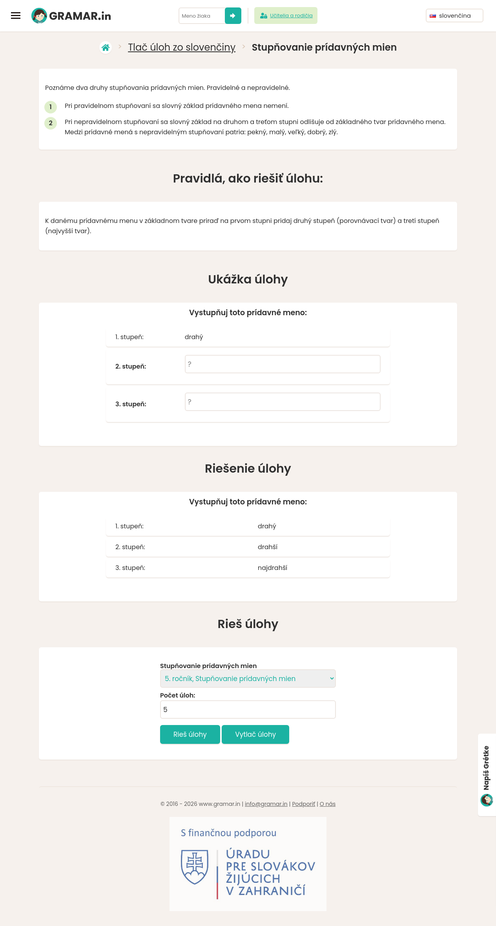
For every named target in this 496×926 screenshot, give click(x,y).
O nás (328, 804)
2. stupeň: (130, 366)
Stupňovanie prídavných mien (208, 666)
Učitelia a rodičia (286, 15)
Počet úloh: (177, 695)
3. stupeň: (130, 404)
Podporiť (303, 804)
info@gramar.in (266, 804)
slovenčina (450, 15)
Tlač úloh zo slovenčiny (181, 47)
